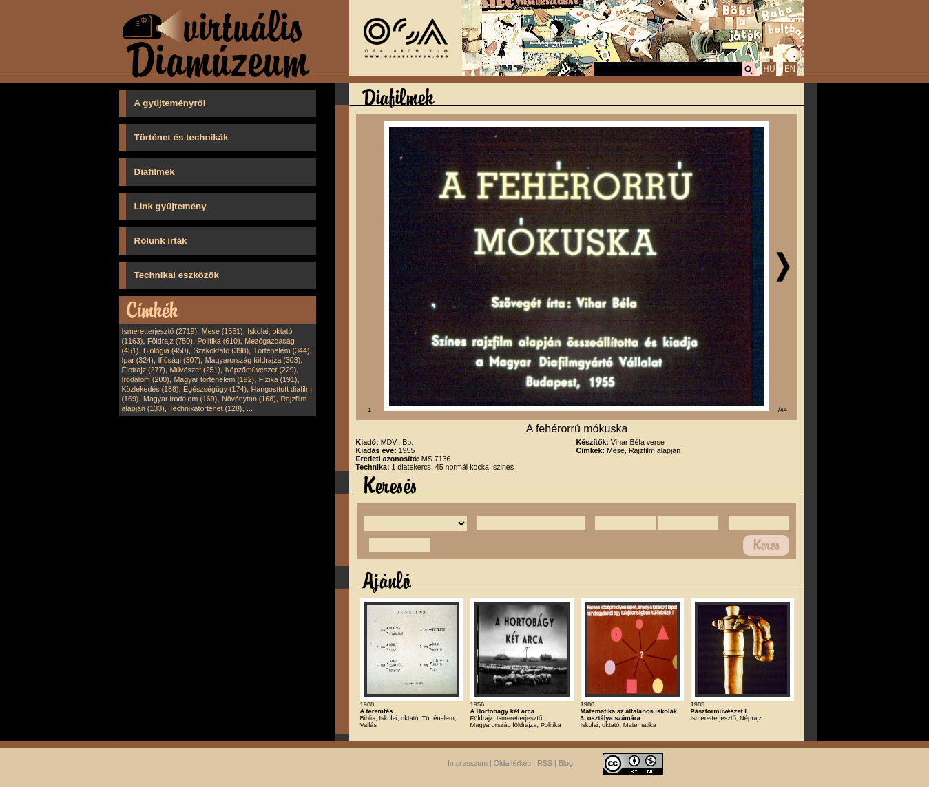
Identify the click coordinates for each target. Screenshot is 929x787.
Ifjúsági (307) (179, 360)
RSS (544, 763)
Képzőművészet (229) (261, 370)
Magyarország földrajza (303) (253, 360)
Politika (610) (218, 341)
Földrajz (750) (170, 341)
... (250, 408)
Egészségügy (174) (215, 389)
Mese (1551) (222, 331)
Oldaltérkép (513, 763)
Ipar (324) (138, 360)
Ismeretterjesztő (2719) (160, 331)
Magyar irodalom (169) (180, 399)
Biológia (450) (166, 350)
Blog (566, 763)
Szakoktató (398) (221, 350)
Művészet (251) (195, 370)
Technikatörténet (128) (205, 408)
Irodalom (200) (145, 379)
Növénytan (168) (249, 399)
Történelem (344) (281, 350)
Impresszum (468, 763)
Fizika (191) (278, 379)
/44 (782, 409)
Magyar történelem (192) (214, 379)
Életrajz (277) (143, 370)
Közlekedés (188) (150, 389)
